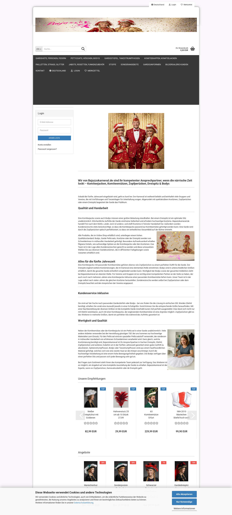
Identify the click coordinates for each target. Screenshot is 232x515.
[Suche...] (38, 49)
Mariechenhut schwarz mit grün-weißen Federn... (90, 438)
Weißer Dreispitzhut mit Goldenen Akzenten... (90, 365)
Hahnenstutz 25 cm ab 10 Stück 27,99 (121, 365)
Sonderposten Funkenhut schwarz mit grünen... (121, 438)
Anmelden (54, 156)
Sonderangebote (45, 103)
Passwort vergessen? (47, 167)
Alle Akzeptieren (184, 494)
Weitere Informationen (184, 508)
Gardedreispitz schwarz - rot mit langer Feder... (181, 438)
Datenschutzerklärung (83, 502)
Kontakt (41, 122)
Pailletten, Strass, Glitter (48, 85)
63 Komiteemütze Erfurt (151, 365)
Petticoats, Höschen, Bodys (50, 67)
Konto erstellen (44, 162)
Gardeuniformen (45, 109)
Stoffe (40, 97)
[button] (158, 4)
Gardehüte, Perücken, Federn (50, 60)
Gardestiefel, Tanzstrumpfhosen (52, 73)
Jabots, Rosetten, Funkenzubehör (52, 91)
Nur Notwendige (184, 502)
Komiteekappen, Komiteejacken (52, 79)
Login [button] (172, 5)
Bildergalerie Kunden (47, 116)
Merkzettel (186, 5)
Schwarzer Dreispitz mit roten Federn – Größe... (151, 438)
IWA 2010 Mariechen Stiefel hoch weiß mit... (181, 365)
